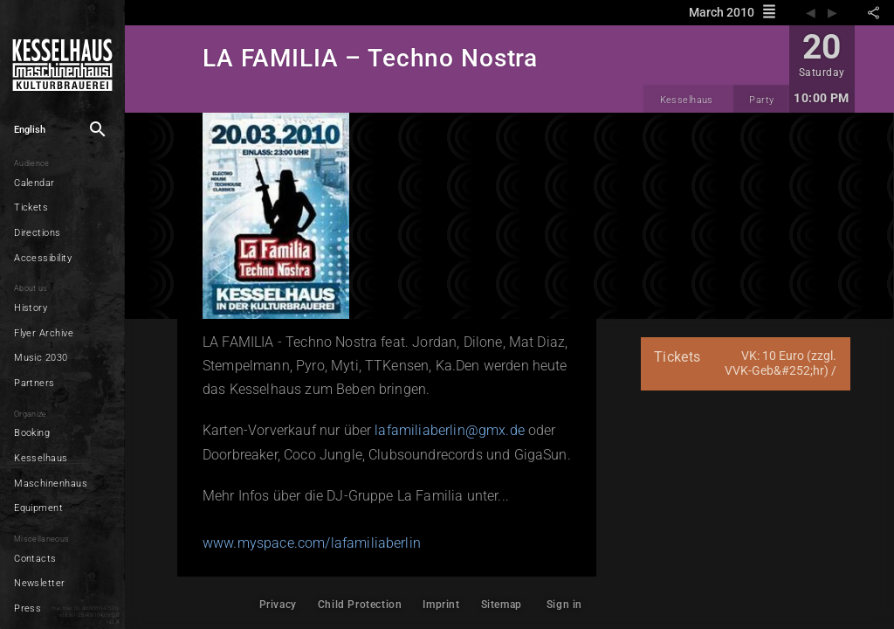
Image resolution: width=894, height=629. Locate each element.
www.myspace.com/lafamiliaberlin (312, 543)
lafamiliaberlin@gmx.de (450, 430)
